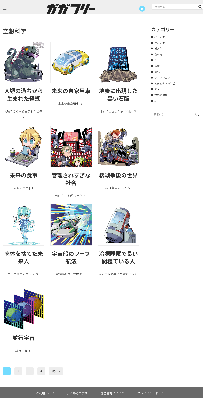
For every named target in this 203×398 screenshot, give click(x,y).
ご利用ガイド (45, 380)
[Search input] (175, 6)
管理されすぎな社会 (71, 172)
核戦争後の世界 (118, 168)
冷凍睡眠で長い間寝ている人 (118, 250)
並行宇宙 (23, 325)
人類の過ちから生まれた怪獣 (23, 94)
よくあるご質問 (77, 380)
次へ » (54, 358)
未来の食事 (23, 168)
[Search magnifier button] (200, 6)
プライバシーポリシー (152, 380)
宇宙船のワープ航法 (71, 250)
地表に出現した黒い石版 (118, 94)
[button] (4, 10)
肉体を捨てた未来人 (23, 250)
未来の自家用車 (71, 90)
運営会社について (112, 380)
